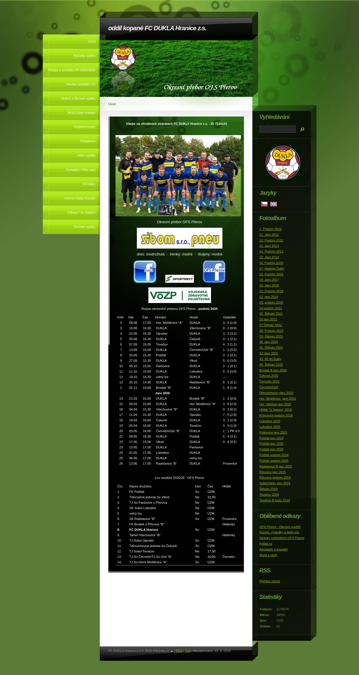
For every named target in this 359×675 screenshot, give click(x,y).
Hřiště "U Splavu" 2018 (275, 409)
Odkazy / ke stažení (81, 212)
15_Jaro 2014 (269, 257)
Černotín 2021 (269, 381)
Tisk (187, 650)
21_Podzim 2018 (271, 291)
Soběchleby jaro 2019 (274, 483)
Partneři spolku (85, 226)
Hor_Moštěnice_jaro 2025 (277, 398)
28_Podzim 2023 (271, 330)
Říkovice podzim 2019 (275, 477)
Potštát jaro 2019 (271, 438)
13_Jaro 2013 (269, 245)
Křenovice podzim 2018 (276, 415)
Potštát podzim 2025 (274, 460)
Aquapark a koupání (273, 549)
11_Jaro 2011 (269, 234)
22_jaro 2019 (268, 296)
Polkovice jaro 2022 (273, 432)
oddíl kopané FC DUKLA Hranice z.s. (157, 28)
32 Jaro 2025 (268, 353)
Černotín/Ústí (268, 387)
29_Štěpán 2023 (271, 336)
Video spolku (86, 155)
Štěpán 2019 (268, 489)
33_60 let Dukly (270, 359)
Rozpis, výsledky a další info (279, 532)
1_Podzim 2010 (270, 229)
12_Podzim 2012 (271, 240)
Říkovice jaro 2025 (272, 472)
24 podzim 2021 (270, 308)
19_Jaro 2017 (269, 279)
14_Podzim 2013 (271, 251)
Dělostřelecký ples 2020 (276, 393)
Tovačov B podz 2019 (274, 500)
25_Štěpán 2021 (271, 313)
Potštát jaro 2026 (271, 449)
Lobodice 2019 (269, 421)
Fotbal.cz (265, 543)
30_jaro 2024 (268, 341)
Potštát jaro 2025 (271, 443)
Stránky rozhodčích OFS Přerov (282, 538)
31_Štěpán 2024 (271, 347)
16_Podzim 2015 (271, 263)
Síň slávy (88, 184)
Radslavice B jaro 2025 (275, 466)
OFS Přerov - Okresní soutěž (280, 526)
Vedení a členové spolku (78, 98)
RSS (179, 650)
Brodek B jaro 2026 (273, 370)
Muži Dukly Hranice (81, 112)
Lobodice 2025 (269, 426)
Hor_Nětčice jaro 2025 (275, 404)
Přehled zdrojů (269, 581)
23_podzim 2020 (271, 302)
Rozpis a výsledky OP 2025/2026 (72, 70)
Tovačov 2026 (269, 494)
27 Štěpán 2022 (270, 325)
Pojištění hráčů (84, 127)
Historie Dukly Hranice (80, 198)
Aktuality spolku (84, 55)
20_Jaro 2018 (269, 285)
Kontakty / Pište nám (81, 169)
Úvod (91, 41)
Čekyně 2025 (268, 375)
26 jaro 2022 (268, 319)
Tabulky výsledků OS (81, 84)
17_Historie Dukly (272, 268)
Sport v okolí (268, 555)
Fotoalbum (88, 141)
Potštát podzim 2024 (274, 455)
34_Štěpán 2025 (271, 364)
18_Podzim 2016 (271, 274)
